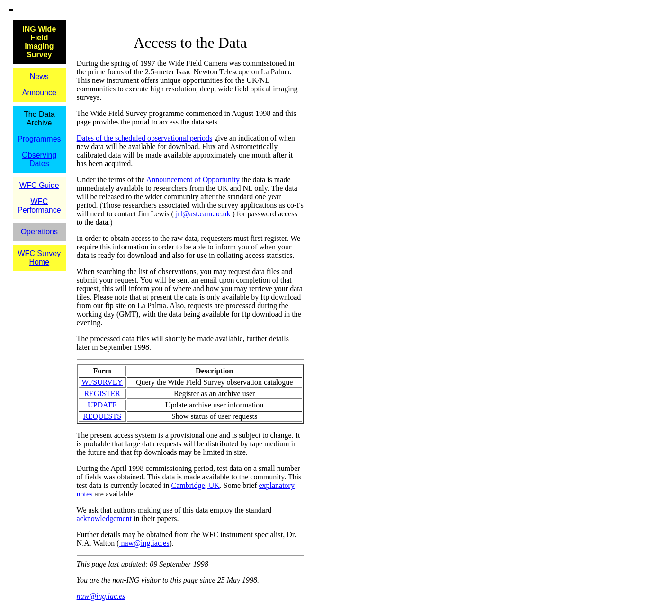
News (39, 76)
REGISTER (102, 394)
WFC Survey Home (39, 257)
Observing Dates (39, 159)
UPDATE (102, 405)
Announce (39, 93)
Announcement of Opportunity (193, 180)
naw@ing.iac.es (144, 543)
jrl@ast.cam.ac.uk (203, 214)
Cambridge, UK (195, 485)
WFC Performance (39, 205)
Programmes (39, 139)
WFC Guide (39, 185)
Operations (39, 232)
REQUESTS (102, 416)
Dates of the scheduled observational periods (145, 138)
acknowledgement (104, 518)
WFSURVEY (102, 382)
